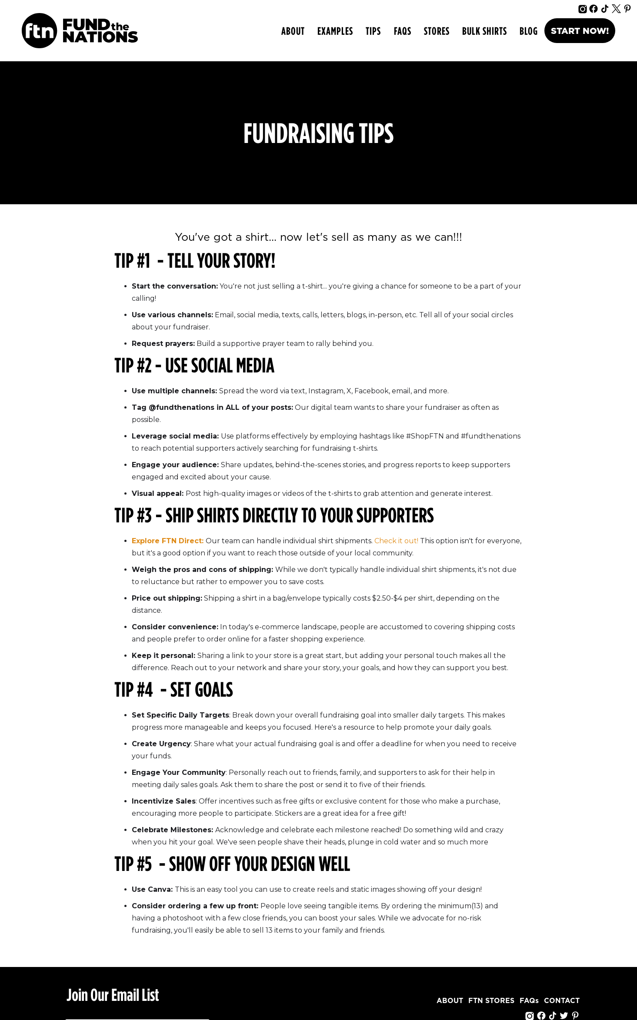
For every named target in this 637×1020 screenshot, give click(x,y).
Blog (529, 31)
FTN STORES (491, 1000)
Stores (437, 31)
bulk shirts (484, 31)
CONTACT (562, 1000)
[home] (80, 30)
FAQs (402, 31)
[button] (335, 31)
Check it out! (396, 541)
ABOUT (293, 31)
